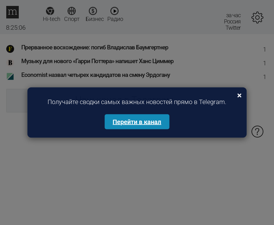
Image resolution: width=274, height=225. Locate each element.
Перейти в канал (137, 122)
